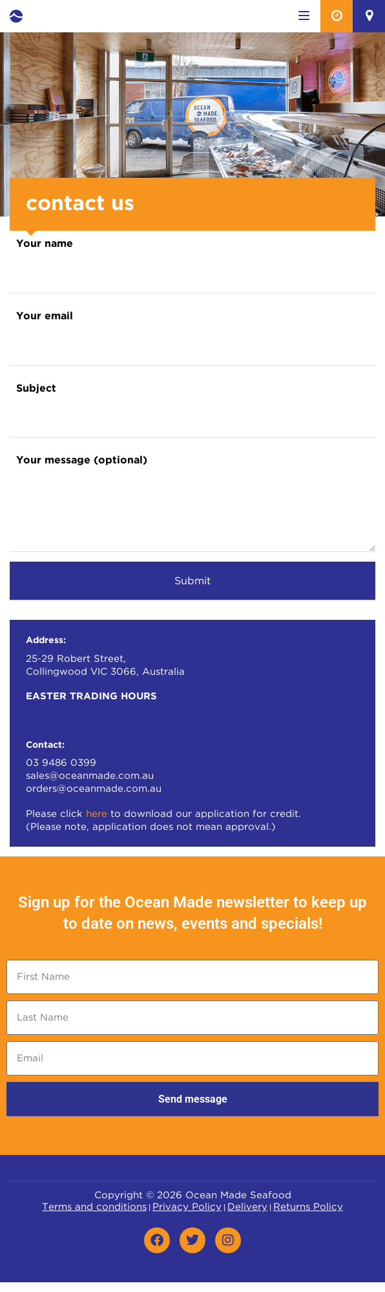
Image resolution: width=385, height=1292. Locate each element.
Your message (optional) (81, 460)
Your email (44, 316)
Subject (36, 389)
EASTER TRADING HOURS (91, 696)
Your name (44, 244)
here (96, 814)
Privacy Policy (187, 1207)
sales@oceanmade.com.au (90, 776)
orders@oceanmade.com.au (93, 789)
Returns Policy (308, 1207)
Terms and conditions (94, 1207)
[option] (192, 124)
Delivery (247, 1207)
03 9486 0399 (61, 763)
